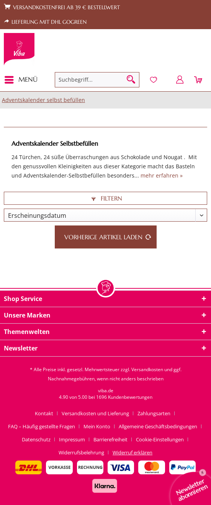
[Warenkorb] (198, 79)
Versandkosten (147, 369)
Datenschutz (36, 439)
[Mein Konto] (180, 79)
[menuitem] (23, 79)
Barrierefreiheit (110, 439)
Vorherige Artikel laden (108, 236)
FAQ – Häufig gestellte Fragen (41, 426)
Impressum (72, 439)
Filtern (107, 198)
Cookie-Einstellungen (160, 439)
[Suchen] (131, 79)
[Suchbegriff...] (97, 79)
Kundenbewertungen (130, 397)
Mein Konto (96, 426)
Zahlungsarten (153, 413)
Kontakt (44, 413)
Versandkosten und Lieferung (95, 413)
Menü (21, 79)
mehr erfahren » (162, 175)
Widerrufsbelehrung (81, 452)
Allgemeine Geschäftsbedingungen (158, 426)
